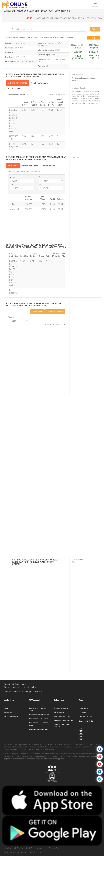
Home (29, 18)
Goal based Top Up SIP (62, 716)
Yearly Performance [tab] (39, 83)
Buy (93, 38)
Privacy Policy (23, 848)
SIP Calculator (59, 712)
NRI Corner (83, 712)
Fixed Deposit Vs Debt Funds (39, 729)
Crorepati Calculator (61, 708)
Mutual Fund (83, 708)
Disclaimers (10, 848)
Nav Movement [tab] (14, 88)
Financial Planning (85, 716)
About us (7, 708)
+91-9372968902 (13, 691)
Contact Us (8, 712)
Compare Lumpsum (55, 312)
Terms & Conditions (57, 848)
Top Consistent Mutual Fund (39, 715)
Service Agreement (38, 848)
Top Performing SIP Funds (38, 719)
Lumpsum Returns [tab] (30, 166)
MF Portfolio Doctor (11, 716)
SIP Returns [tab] (13, 166)
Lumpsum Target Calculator (64, 720)
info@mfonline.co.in (32, 691)
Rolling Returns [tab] (49, 166)
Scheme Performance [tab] (17, 83)
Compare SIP (37, 312)
